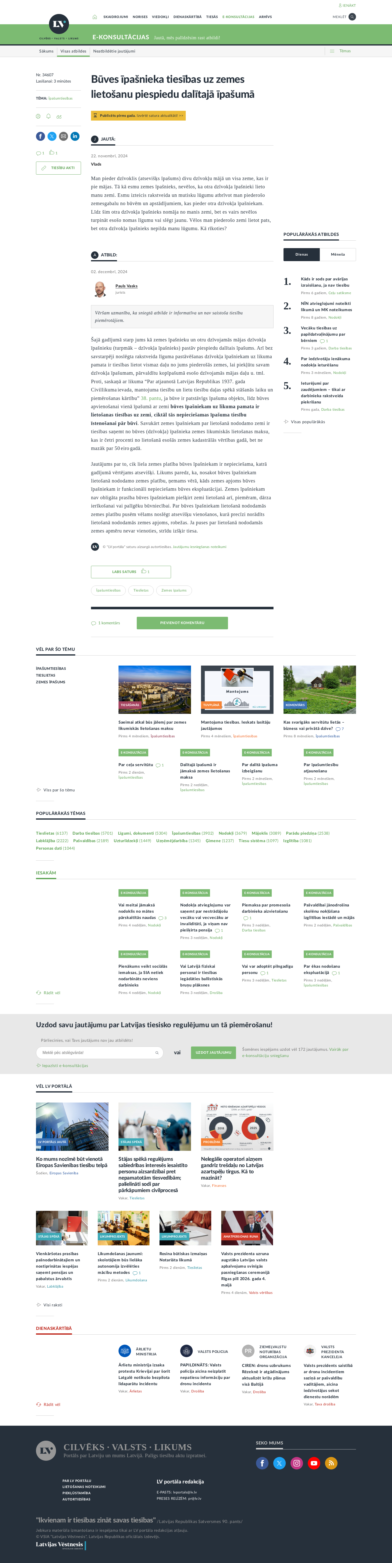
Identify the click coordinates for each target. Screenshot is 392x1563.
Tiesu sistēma (258, 841)
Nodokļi (335, 317)
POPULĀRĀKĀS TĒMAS (61, 813)
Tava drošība (325, 1404)
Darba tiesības (340, 348)
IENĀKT (349, 6)
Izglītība (297, 841)
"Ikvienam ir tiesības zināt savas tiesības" (96, 1520)
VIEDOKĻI (160, 17)
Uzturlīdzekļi (132, 841)
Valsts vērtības (261, 1293)
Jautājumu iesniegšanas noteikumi (199, 547)
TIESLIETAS (46, 675)
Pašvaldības (91, 841)
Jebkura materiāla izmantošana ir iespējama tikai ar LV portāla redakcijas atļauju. (112, 1530)
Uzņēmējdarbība (178, 841)
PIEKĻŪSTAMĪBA (76, 1493)
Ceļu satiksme (339, 293)
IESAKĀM (46, 873)
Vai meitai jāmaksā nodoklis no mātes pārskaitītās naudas (137, 911)
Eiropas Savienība (64, 1173)
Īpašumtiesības (60, 98)
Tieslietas (141, 590)
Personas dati (55, 848)
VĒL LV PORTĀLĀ (54, 1086)
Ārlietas (136, 1391)
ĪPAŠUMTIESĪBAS (51, 669)
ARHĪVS (265, 17)
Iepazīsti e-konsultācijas (65, 1066)
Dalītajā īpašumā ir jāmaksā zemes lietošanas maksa (205, 771)
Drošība (216, 993)
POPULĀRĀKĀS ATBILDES (311, 234)
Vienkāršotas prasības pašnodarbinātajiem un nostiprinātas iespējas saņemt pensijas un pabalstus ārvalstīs (58, 1266)
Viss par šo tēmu (59, 790)
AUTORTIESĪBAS (76, 1499)
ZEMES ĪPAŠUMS (51, 682)
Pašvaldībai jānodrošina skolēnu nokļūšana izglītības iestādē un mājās (329, 911)
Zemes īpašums (174, 590)
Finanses (219, 1186)
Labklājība (52, 841)
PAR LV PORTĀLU (77, 1481)
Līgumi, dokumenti (142, 833)
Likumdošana (136, 1280)
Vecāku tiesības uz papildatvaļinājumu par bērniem (323, 334)
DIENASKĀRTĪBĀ (188, 17)
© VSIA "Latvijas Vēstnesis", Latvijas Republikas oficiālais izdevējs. (98, 1537)
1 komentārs (108, 623)
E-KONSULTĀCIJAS (238, 17)
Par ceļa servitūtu (136, 765)
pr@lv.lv (194, 1498)
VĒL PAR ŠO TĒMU (55, 649)
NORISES (140, 17)
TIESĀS (212, 17)
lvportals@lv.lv (185, 1492)
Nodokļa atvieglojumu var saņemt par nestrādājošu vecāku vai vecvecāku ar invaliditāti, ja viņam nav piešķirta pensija (205, 917)
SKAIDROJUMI (116, 17)
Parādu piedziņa (308, 833)
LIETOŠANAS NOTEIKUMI (84, 1487)
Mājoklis (266, 833)
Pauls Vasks (127, 286)
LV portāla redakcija (180, 1481)
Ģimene (220, 841)
